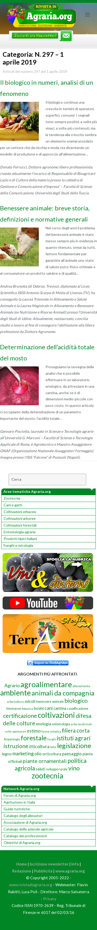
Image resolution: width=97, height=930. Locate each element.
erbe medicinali (81, 724)
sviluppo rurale (57, 769)
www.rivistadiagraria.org (30, 884)
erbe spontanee (15, 731)
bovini (39, 708)
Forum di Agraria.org (20, 795)
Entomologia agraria (19, 532)
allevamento (81, 686)
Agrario (12, 685)
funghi (51, 739)
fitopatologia (12, 739)
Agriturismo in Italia (19, 802)
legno (7, 753)
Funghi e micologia (18, 545)
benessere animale (50, 701)
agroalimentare (46, 684)
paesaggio (72, 753)
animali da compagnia (63, 693)
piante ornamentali (45, 761)
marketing (23, 753)
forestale (34, 738)
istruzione (16, 746)
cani (48, 708)
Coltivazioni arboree (20, 518)
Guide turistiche (17, 809)
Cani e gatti (13, 505)
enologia (43, 723)
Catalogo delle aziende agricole (29, 829)
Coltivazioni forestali (20, 525)
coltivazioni (56, 715)
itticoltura (39, 746)
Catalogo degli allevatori (23, 815)
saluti (40, 768)
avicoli (30, 701)
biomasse (13, 708)
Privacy (49, 898)
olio (38, 753)
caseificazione (77, 708)
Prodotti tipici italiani (20, 538)
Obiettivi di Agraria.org (22, 842)
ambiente (15, 692)
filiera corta (75, 730)
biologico (76, 700)
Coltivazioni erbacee (20, 511)
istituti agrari (74, 738)
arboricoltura (15, 701)
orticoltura (51, 753)
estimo (34, 731)
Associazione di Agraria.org (25, 822)
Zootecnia (12, 498)
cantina (60, 708)
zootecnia (47, 775)
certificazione (20, 715)
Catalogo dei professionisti (25, 836)
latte (53, 747)
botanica (27, 708)
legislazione (74, 745)
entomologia (61, 724)
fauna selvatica (51, 731)
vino (74, 768)
